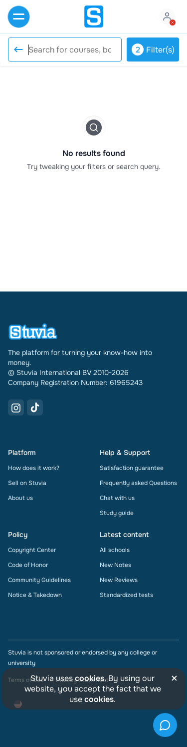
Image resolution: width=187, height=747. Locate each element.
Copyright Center (32, 550)
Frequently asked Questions (138, 483)
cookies (89, 678)
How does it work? (33, 468)
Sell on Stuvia (27, 483)
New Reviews (119, 580)
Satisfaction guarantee (132, 468)
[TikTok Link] (35, 408)
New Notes (115, 565)
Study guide (117, 513)
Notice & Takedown (35, 595)
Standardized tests (126, 595)
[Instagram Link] (16, 408)
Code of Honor (28, 565)
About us (20, 498)
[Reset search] (18, 50)
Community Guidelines (39, 580)
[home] (94, 16)
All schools (115, 550)
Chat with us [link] (117, 498)
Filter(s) (153, 50)
